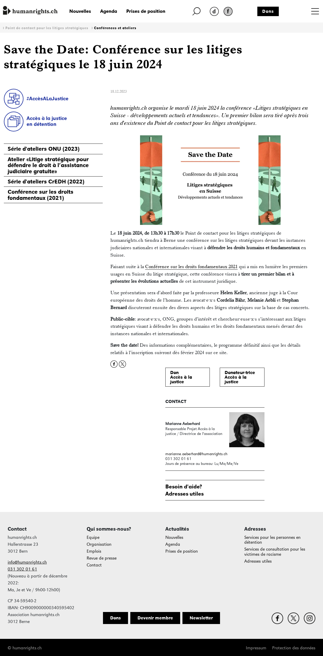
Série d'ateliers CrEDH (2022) (46, 181)
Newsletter (201, 617)
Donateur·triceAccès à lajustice (240, 377)
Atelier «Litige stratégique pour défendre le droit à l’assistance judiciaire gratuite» (48, 165)
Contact (94, 565)
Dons (268, 11)
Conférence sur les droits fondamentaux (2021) (40, 195)
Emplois (94, 551)
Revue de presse (102, 558)
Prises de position (145, 11)
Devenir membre (155, 617)
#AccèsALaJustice (47, 98)
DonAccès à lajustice (181, 377)
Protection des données (293, 648)
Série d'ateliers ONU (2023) (43, 149)
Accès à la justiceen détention (47, 121)
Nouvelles (80, 11)
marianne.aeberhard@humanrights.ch (196, 453)
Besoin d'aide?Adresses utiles (184, 490)
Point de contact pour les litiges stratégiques (46, 28)
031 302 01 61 (22, 569)
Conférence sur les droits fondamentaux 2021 (191, 266)
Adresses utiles (258, 561)
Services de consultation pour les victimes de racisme (274, 551)
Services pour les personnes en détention (272, 540)
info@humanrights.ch (27, 562)
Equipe (93, 537)
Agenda (108, 11)
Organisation (99, 544)
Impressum (256, 648)
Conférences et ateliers (115, 28)
